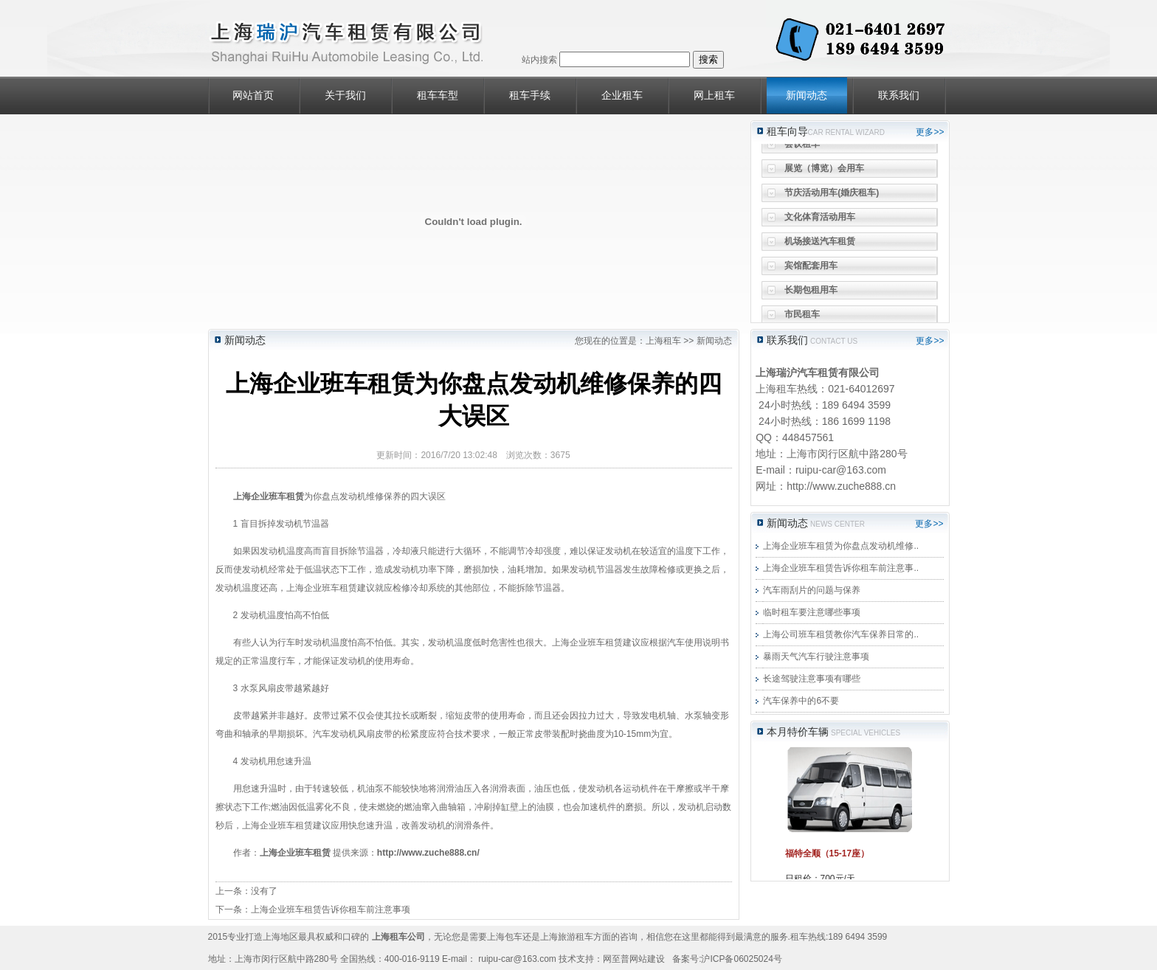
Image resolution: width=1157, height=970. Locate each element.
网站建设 (647, 959)
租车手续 (529, 95)
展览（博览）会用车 (824, 170)
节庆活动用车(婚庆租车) (831, 195)
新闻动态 (806, 95)
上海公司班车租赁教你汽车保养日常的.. (841, 634)
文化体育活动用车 (819, 219)
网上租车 (714, 95)
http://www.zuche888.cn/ (428, 853)
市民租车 (802, 316)
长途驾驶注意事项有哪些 (811, 678)
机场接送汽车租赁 (819, 243)
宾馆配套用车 (810, 268)
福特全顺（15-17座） (827, 853)
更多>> (930, 132)
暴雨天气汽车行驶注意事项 (816, 656)
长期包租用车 (810, 292)
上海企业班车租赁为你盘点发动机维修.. (841, 546)
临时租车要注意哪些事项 (811, 612)
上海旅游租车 (566, 937)
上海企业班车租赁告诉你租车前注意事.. (841, 568)
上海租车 (663, 341)
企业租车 (622, 95)
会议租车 (802, 146)
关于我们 (345, 95)
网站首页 (253, 95)
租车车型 (437, 95)
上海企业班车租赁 (268, 496)
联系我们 (898, 95)
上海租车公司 (398, 937)
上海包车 (504, 937)
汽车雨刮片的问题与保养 (811, 590)
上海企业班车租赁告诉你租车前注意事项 (330, 909)
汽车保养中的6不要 (801, 701)
